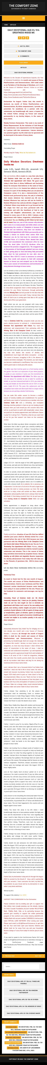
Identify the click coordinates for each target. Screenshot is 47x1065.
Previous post (10, 958)
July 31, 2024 (24, 48)
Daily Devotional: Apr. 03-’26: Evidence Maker (23, 1016)
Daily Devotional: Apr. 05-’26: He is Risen (23, 1002)
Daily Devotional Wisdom (23, 74)
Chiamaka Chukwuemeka (13, 1045)
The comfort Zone (24, 53)
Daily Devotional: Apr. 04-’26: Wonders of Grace (23, 1009)
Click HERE (22, 897)
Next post (38, 958)
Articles (23, 69)
